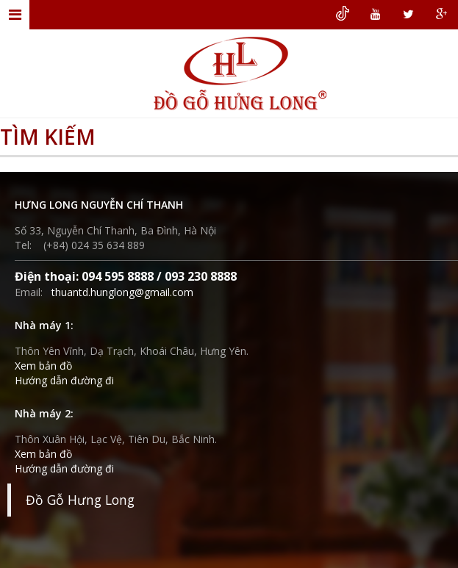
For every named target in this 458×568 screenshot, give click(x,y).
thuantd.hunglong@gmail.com (122, 292)
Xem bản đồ (43, 366)
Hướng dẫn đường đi (64, 380)
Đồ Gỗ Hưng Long (80, 499)
